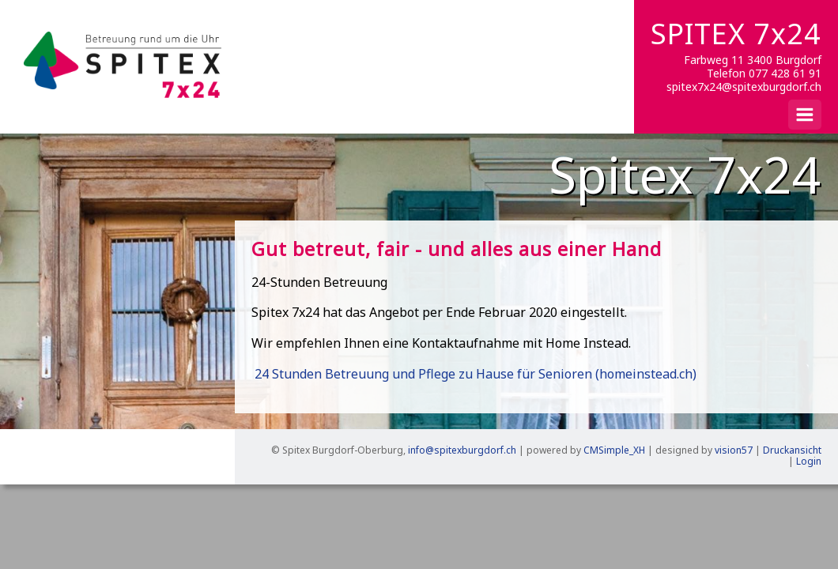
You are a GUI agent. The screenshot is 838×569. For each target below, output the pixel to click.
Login (808, 461)
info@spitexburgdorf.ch (462, 450)
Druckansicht (792, 450)
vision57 (734, 450)
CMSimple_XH (614, 450)
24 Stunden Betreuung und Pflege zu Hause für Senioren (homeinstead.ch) (475, 373)
